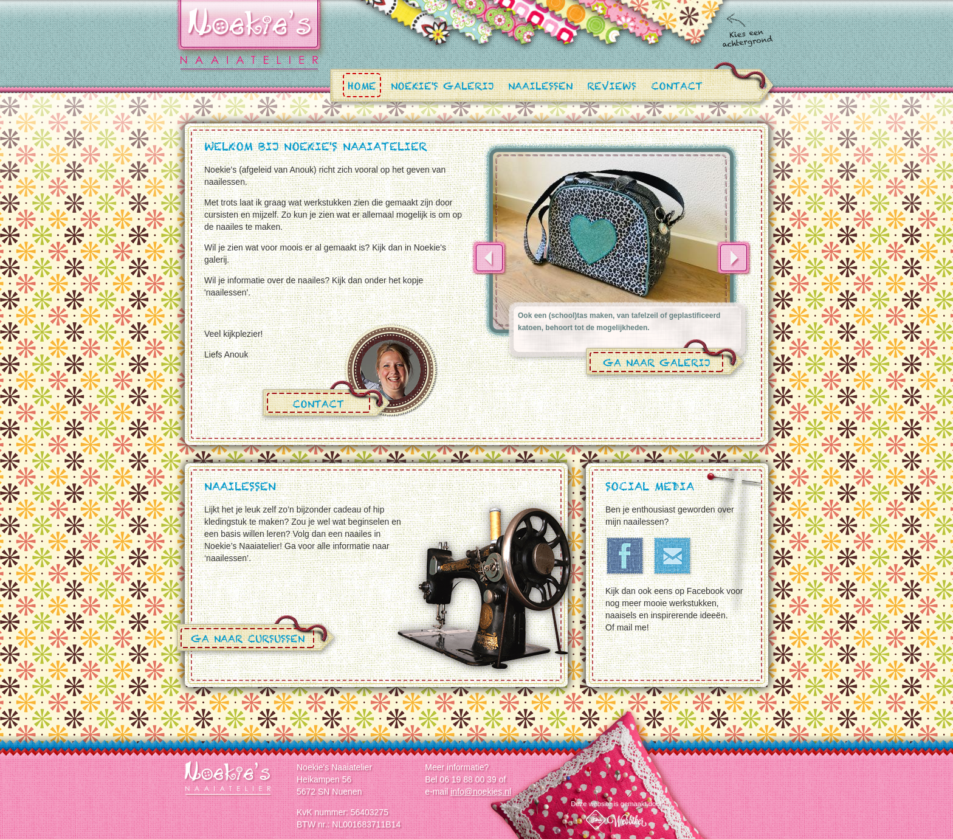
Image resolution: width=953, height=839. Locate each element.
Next (733, 257)
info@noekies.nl (480, 791)
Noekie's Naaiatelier (228, 778)
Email (673, 556)
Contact (677, 87)
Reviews (611, 87)
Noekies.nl (249, 36)
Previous (489, 257)
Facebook (625, 556)
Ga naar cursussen (247, 641)
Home (362, 87)
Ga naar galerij (656, 365)
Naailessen (540, 87)
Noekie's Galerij (442, 87)
